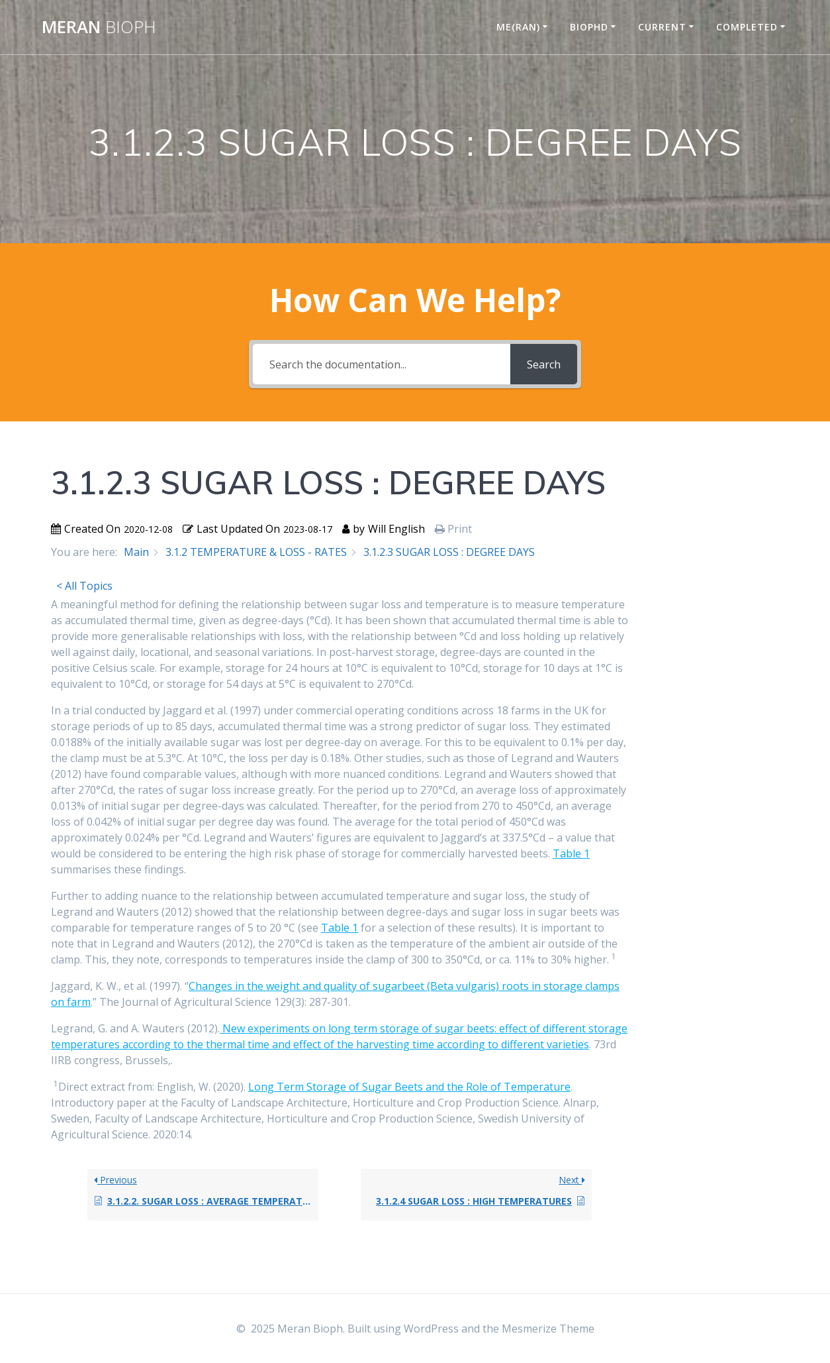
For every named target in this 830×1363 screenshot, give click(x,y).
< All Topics (84, 585)
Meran (99, 27)
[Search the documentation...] (381, 364)
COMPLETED (747, 27)
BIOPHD (589, 27)
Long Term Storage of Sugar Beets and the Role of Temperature (409, 1086)
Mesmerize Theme (548, 1328)
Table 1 (571, 853)
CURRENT (662, 27)
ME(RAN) (518, 27)
